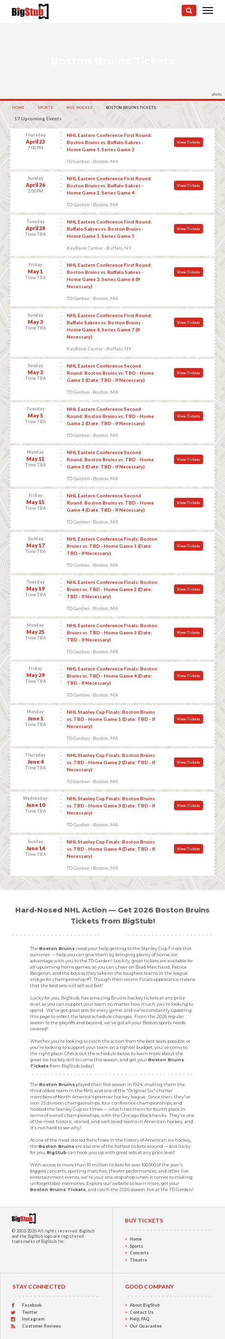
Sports (45, 107)
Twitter (30, 1312)
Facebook (31, 1305)
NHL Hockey (79, 107)
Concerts (139, 1252)
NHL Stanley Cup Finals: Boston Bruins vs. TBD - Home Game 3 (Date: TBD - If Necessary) (111, 805)
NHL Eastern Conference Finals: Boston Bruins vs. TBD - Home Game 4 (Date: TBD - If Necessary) (112, 676)
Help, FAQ (139, 1318)
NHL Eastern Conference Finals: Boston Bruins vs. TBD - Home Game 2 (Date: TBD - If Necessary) (112, 589)
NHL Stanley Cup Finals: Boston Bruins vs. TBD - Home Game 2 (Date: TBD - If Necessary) (111, 762)
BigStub (86, 1230)
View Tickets (188, 142)
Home (18, 107)
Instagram (33, 1319)
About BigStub (145, 1305)
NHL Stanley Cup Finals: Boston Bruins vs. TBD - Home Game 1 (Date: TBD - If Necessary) (111, 719)
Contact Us (141, 1312)
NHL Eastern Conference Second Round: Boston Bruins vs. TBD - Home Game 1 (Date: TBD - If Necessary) (110, 373)
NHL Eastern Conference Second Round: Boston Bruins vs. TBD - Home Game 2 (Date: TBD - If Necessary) (110, 416)
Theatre (138, 1259)
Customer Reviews (41, 1326)
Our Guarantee (146, 1326)
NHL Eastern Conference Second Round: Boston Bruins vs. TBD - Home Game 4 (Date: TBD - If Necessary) (110, 503)
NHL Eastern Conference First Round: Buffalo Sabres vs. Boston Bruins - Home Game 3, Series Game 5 (109, 229)
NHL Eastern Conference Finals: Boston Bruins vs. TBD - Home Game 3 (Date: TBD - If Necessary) (112, 632)
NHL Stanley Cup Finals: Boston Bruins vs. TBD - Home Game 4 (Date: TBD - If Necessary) (111, 849)
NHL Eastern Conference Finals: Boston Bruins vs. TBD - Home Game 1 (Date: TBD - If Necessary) (112, 546)
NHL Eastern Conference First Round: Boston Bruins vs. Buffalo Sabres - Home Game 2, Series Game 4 (109, 185)
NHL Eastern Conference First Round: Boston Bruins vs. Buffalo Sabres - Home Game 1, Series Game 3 (109, 142)
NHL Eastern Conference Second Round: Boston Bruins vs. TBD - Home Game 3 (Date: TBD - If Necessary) (110, 459)
